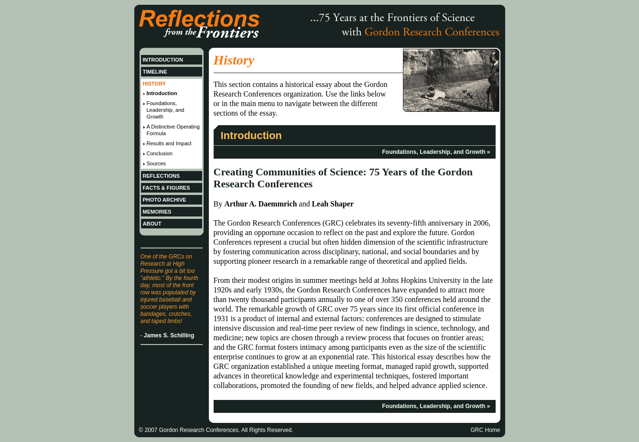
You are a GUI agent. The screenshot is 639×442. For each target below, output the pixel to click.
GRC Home (485, 430)
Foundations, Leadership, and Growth (433, 152)
